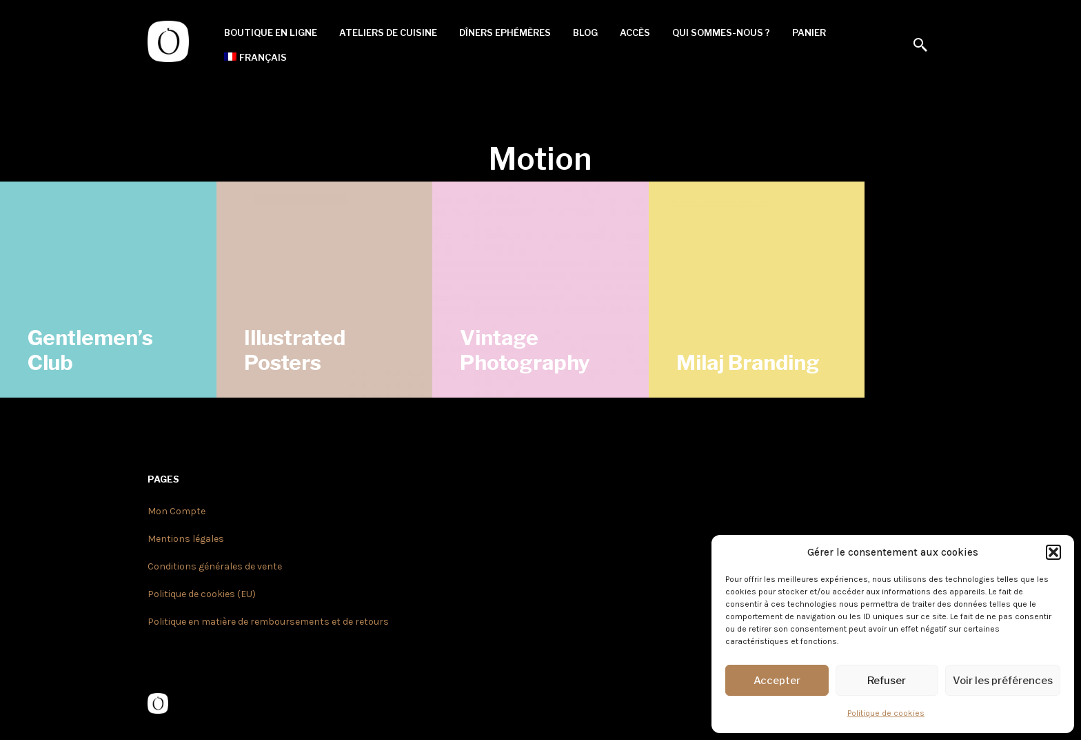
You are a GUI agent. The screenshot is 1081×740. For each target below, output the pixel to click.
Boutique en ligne (270, 32)
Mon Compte (176, 511)
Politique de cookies (886, 713)
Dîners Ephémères (505, 32)
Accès (635, 32)
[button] (1053, 552)
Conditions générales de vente (215, 566)
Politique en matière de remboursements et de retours (268, 621)
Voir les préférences (1003, 680)
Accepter (777, 680)
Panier (809, 32)
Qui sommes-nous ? (721, 32)
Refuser (886, 680)
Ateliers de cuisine (388, 32)
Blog (585, 32)
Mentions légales (186, 539)
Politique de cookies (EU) (202, 594)
